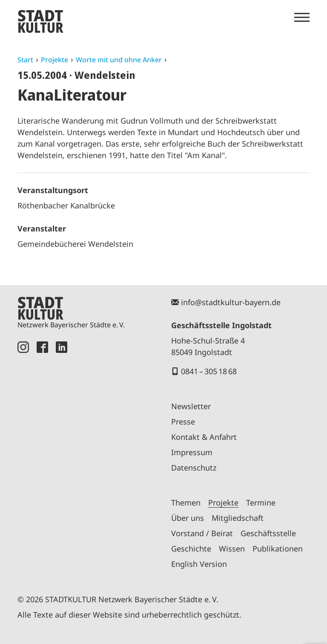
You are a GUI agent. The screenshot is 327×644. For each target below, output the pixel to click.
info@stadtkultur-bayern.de (231, 302)
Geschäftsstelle (268, 533)
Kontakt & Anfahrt (204, 437)
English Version (199, 564)
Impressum (191, 452)
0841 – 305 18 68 (209, 371)
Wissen (232, 548)
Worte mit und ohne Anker (119, 59)
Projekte (54, 59)
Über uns (187, 518)
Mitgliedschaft (238, 518)
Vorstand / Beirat (202, 533)
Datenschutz (193, 467)
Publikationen (277, 548)
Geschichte (191, 548)
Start (25, 59)
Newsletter (191, 406)
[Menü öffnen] (302, 17)
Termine (260, 502)
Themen (186, 502)
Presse (183, 421)
